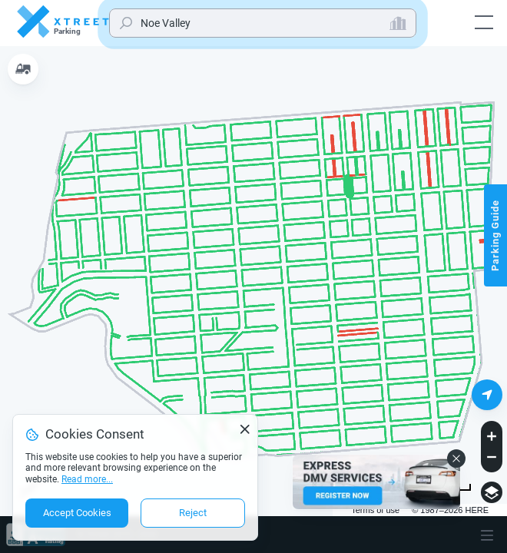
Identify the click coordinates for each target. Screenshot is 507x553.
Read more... (87, 479)
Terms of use (375, 510)
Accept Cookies (77, 512)
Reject (193, 512)
